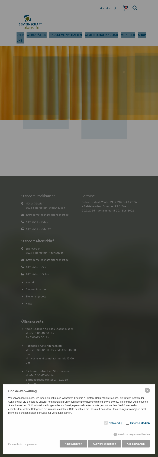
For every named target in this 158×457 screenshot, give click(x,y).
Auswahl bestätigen (103, 445)
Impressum (30, 445)
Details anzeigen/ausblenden (134, 435)
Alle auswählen (136, 445)
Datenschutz (15, 445)
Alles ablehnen (72, 445)
